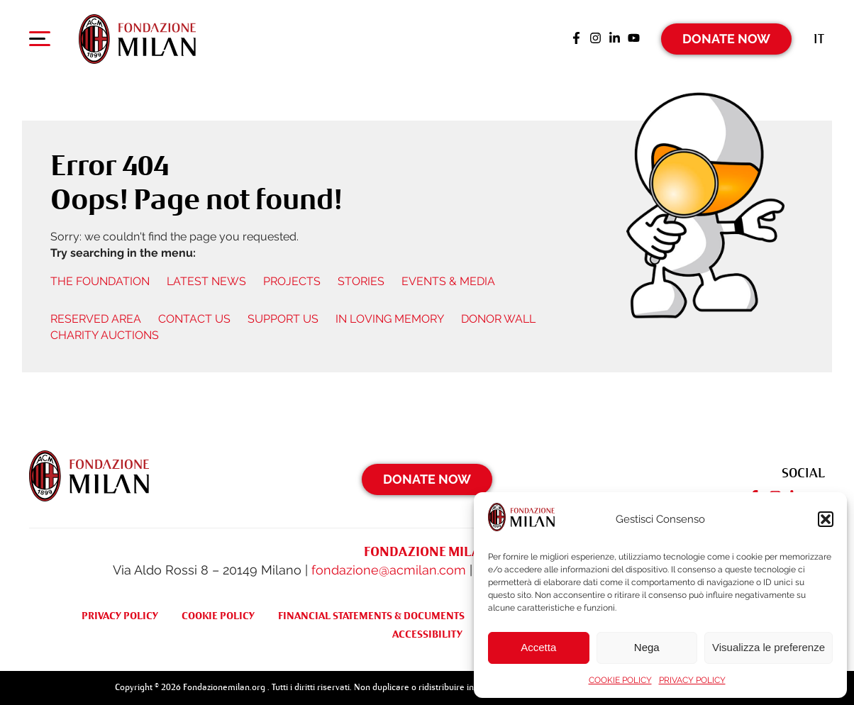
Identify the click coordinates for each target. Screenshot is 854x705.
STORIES (361, 281)
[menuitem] (819, 38)
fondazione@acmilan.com (388, 569)
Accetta (538, 647)
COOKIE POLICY (620, 680)
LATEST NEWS (206, 281)
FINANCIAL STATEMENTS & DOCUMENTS (371, 615)
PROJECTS (292, 281)
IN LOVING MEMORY (390, 319)
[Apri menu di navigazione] (39, 41)
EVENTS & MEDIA (448, 281)
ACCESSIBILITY (427, 634)
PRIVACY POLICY (692, 680)
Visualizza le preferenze (768, 647)
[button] (826, 519)
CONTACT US (194, 319)
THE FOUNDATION (100, 281)
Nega (647, 647)
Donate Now (726, 38)
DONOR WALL (498, 319)
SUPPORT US (283, 319)
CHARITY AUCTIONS (104, 335)
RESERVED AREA (95, 319)
